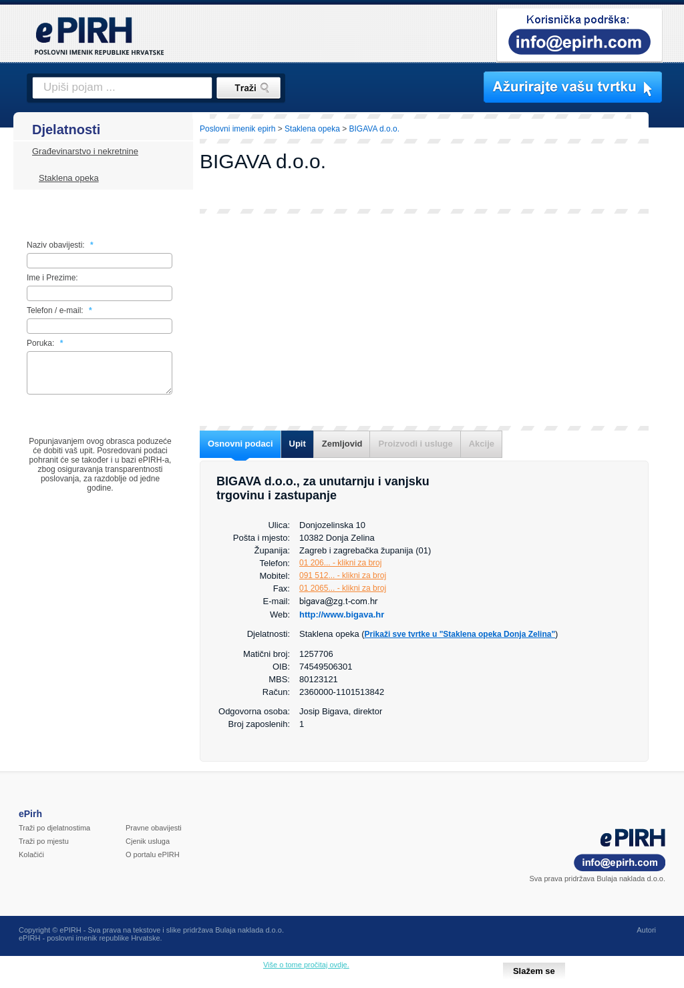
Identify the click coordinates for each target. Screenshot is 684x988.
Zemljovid (342, 444)
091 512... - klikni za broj (342, 575)
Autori (646, 930)
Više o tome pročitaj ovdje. (306, 965)
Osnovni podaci (240, 444)
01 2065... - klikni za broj (342, 588)
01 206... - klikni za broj (340, 562)
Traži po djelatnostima (54, 828)
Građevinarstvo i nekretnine (85, 151)
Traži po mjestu (44, 841)
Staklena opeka (69, 178)
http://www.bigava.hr (341, 614)
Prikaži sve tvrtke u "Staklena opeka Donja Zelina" (460, 634)
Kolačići (31, 854)
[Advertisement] (424, 319)
